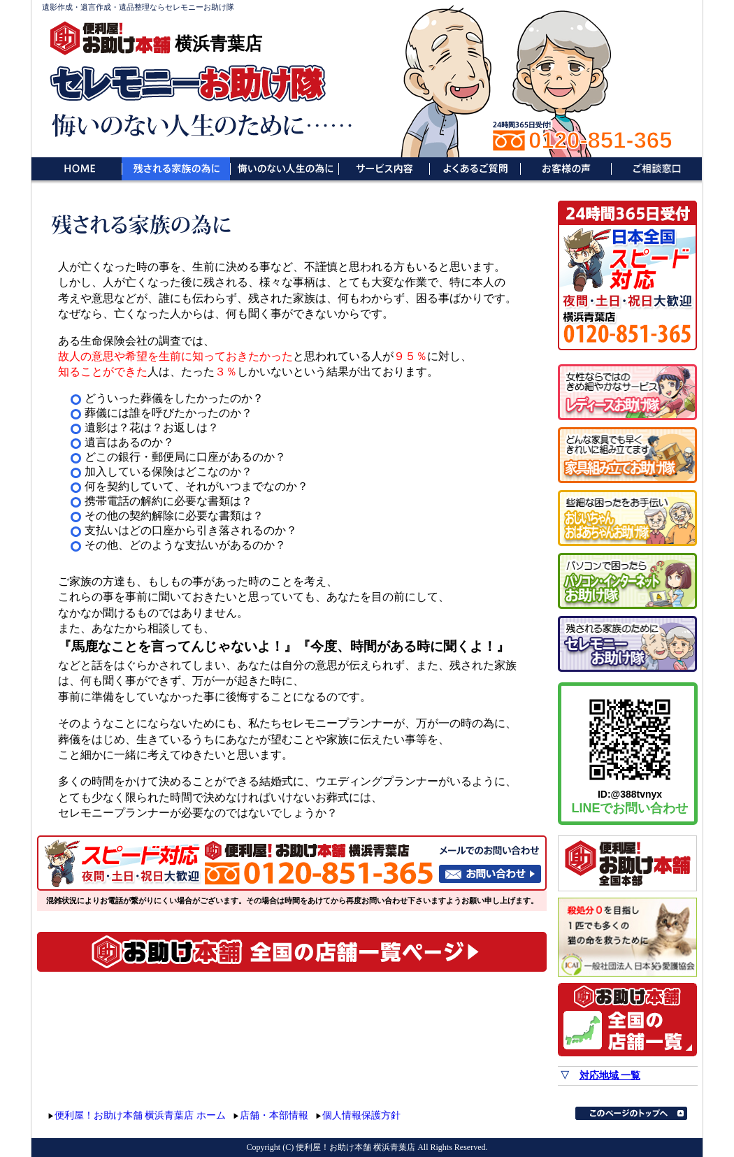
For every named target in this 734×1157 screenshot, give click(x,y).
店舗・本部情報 (274, 1115)
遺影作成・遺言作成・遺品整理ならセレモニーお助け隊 (138, 7)
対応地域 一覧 (610, 1075)
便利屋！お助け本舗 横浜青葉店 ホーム (140, 1115)
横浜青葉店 (218, 43)
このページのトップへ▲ (631, 1113)
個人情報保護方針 (361, 1115)
